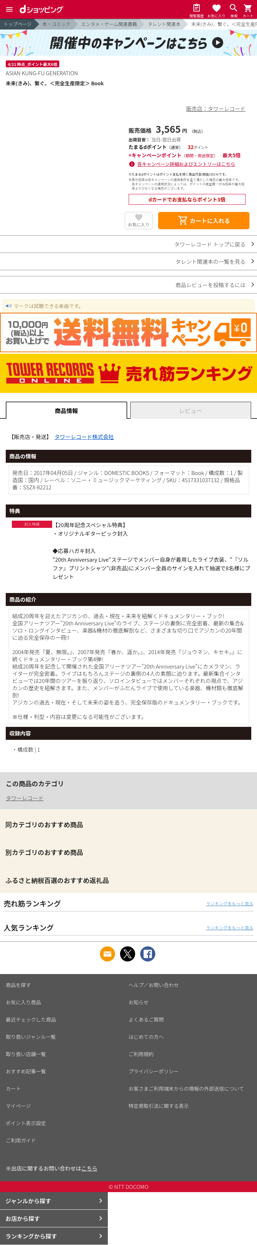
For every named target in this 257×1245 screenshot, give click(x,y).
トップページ (18, 24)
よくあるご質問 (146, 1019)
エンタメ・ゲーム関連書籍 (109, 24)
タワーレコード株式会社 (84, 436)
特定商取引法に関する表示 (159, 1105)
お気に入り (139, 224)
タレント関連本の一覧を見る (210, 261)
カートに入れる (204, 220)
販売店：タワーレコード (215, 108)
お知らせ (139, 1002)
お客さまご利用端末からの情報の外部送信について (186, 1088)
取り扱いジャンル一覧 (31, 1036)
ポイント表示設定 (26, 1123)
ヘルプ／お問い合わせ (154, 984)
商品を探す (18, 984)
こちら (89, 1168)
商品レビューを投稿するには (210, 285)
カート (13, 1088)
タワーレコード (24, 798)
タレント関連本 (164, 24)
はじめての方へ (146, 1036)
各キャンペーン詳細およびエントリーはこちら (186, 163)
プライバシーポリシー (154, 1071)
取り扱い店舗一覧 (26, 1054)
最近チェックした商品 (31, 1019)
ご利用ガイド (21, 1140)
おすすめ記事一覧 (26, 1071)
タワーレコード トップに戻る (209, 244)
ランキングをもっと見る (229, 903)
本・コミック (56, 24)
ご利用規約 (141, 1054)
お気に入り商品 (23, 1002)
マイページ (18, 1105)
